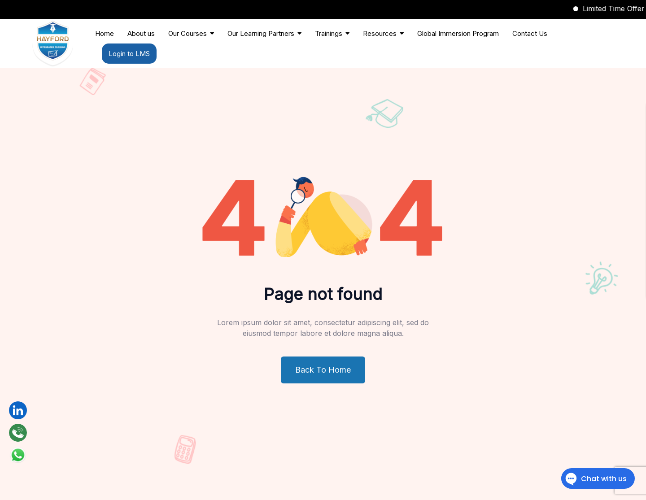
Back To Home (323, 369)
